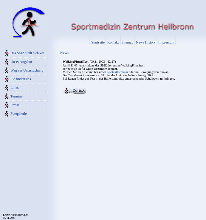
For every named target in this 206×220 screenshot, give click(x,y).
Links (14, 88)
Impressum (166, 42)
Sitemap (127, 42)
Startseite (98, 42)
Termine (16, 96)
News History (146, 42)
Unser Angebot (21, 62)
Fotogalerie (18, 113)
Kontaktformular (117, 72)
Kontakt (113, 42)
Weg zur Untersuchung (26, 70)
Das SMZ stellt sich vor (27, 53)
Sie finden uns (20, 79)
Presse (15, 105)
